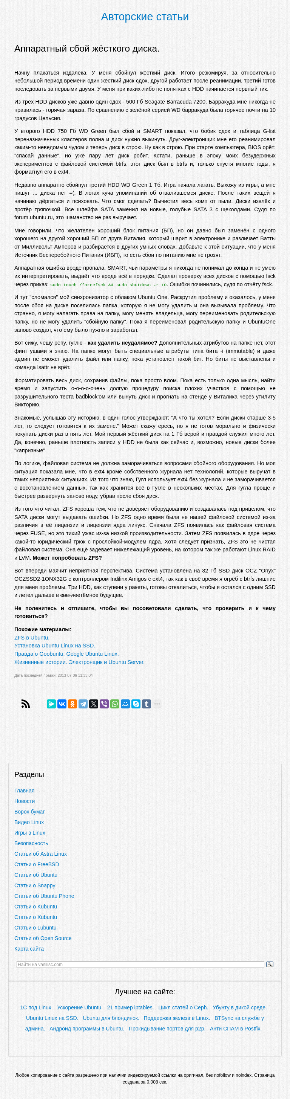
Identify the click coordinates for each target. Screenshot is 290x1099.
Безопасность (31, 843)
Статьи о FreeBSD (36, 864)
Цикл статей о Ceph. (183, 1007)
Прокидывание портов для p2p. (167, 1029)
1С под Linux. (36, 1007)
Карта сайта (29, 949)
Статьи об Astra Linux (40, 854)
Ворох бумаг (29, 812)
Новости (24, 801)
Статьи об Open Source (42, 938)
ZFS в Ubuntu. (31, 638)
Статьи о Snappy (34, 885)
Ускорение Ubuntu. (80, 1007)
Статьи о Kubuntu (35, 907)
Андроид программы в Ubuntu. (86, 1029)
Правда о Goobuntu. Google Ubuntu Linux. (66, 654)
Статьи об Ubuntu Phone (44, 896)
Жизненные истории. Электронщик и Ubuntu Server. (79, 662)
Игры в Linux (29, 833)
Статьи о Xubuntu (35, 917)
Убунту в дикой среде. (240, 1007)
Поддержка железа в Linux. (177, 1018)
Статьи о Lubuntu (35, 928)
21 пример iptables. (130, 1007)
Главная (24, 791)
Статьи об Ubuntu (35, 875)
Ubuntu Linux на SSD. (52, 1018)
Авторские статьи (145, 17)
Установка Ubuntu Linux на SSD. (54, 646)
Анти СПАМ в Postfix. (236, 1029)
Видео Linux (29, 822)
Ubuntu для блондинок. (111, 1018)
